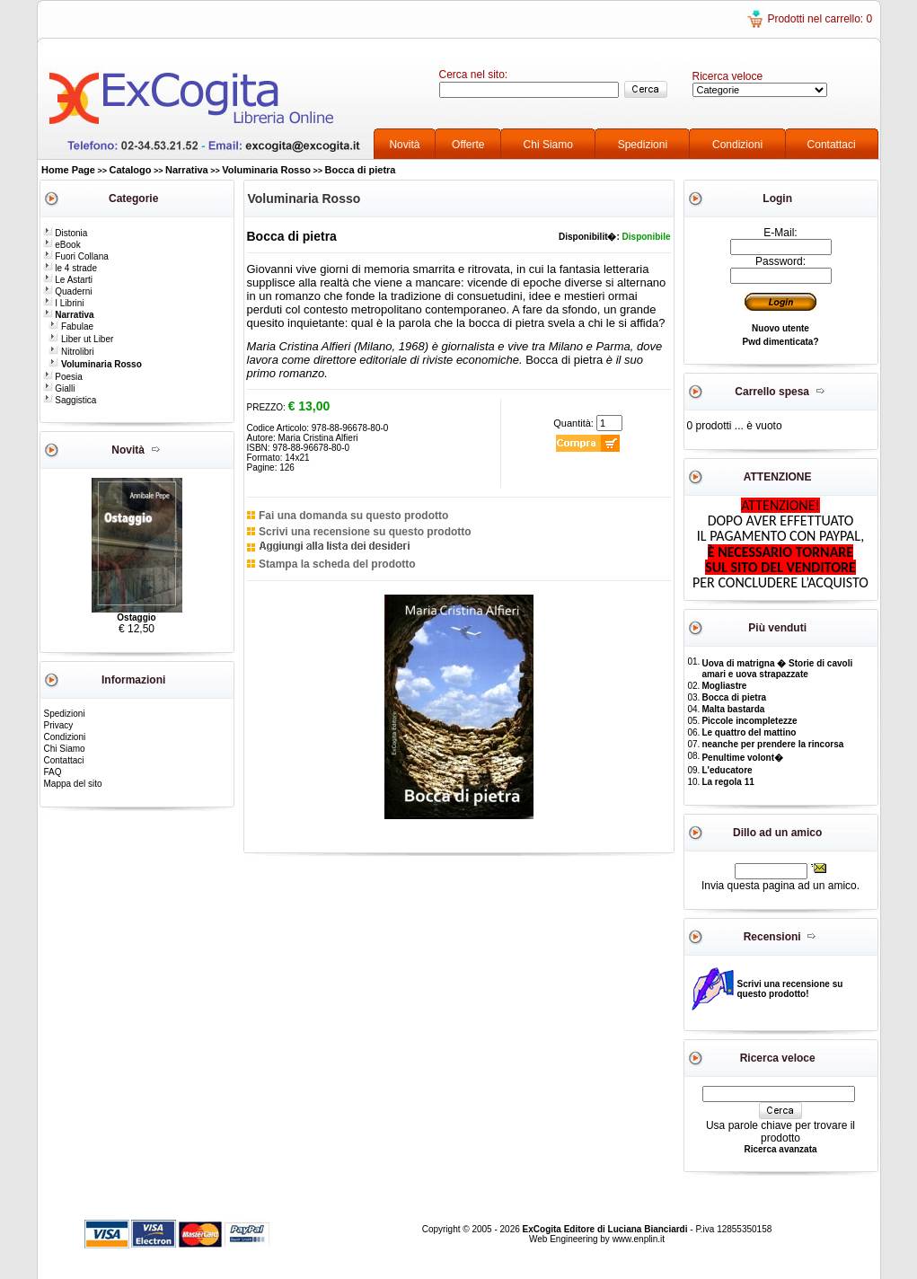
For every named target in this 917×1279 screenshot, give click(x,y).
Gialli (59, 388)
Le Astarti (68, 280)
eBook (62, 245)
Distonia (65, 233)
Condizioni (737, 144)
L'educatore (726, 770)
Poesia (63, 377)
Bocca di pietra (360, 169)
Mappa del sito (73, 784)
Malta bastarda (732, 709)
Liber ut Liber (80, 339)
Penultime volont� (742, 758)
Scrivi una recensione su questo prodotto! (790, 989)
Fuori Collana (76, 256)
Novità (404, 144)
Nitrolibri (70, 352)
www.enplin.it (639, 1239)
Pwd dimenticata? (780, 342)
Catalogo (130, 169)
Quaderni (68, 291)
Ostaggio (136, 617)
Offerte (468, 144)
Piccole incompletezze (749, 721)
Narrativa (186, 169)
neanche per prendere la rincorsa (772, 744)
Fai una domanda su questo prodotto (353, 515)
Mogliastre (723, 686)
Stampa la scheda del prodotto (337, 564)
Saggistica (70, 400)
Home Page (68, 169)
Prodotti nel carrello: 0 (819, 19)
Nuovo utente (780, 328)
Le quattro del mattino (748, 732)
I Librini (63, 303)
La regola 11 (727, 782)
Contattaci (831, 144)
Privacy (59, 725)
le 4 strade (70, 268)
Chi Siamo (548, 144)
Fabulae (70, 326)
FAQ (53, 772)
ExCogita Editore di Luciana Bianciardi (607, 1229)
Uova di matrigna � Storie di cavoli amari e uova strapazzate (776, 668)
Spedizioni (642, 144)
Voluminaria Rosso (266, 169)
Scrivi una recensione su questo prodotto (365, 531)
